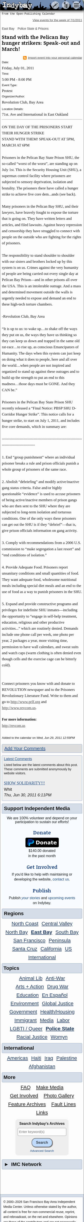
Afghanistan (42, 1066)
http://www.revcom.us (19, 708)
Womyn (59, 1037)
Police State (60, 1028)
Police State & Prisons (33, 28)
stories (31, 898)
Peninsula (60, 940)
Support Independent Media (37, 808)
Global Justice (57, 1003)
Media (47, 1020)
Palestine (66, 1058)
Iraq (48, 1058)
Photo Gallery (59, 1095)
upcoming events (61, 898)
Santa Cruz (24, 949)
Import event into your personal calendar (52, 58)
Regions (14, 913)
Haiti (36, 1058)
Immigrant (25, 1020)
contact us (61, 879)
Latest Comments (18, 759)
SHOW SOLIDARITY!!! (24, 783)
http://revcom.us (13, 726)
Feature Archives (27, 1104)
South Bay (66, 932)
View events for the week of (57, 20)
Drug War (57, 986)
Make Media (49, 1087)
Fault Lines (63, 1104)
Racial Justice (31, 1037)
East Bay (8, 28)
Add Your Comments (24, 748)
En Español (55, 995)
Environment (25, 1003)
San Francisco (29, 940)
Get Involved (24, 1095)
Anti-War (55, 978)
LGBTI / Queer (26, 1028)
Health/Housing (57, 1012)
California (51, 949)
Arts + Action (30, 986)
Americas (17, 1058)
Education (27, 995)
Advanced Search (42, 1150)
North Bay (16, 932)
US (68, 949)
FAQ (26, 1087)
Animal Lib (31, 978)
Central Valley (57, 923)
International (42, 957)
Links (42, 1112)
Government (23, 1012)
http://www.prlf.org (25, 702)
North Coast (25, 923)
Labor (63, 1020)
